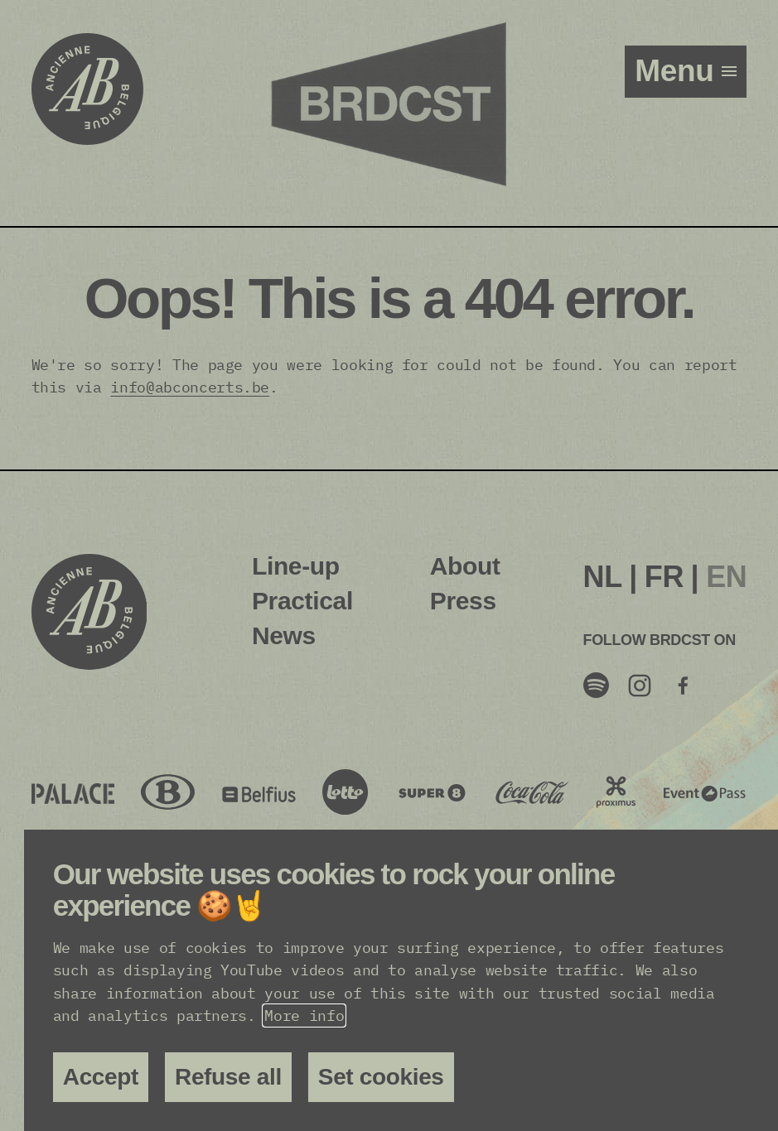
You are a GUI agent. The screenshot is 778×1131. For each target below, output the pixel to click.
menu (678, 71)
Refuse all (228, 1077)
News (284, 635)
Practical (302, 600)
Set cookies (381, 1077)
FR (664, 577)
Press (463, 600)
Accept (100, 1077)
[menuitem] (602, 577)
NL (602, 577)
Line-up (296, 566)
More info (304, 1015)
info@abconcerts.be (189, 387)
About (465, 566)
